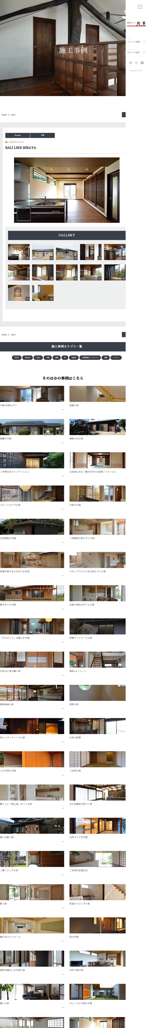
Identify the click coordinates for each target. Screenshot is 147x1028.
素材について (14, 994)
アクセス (77, 936)
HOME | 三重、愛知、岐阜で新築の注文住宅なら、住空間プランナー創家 (40, 966)
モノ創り (12, 978)
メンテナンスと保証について (21, 1002)
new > (13, 115)
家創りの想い (14, 974)
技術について (14, 998)
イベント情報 (60, 982)
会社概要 (50, 936)
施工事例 (58, 986)
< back (4, 115)
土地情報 (58, 994)
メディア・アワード (63, 974)
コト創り (12, 982)
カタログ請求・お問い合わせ (112, 986)
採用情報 (103, 978)
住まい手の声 (60, 990)
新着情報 (58, 978)
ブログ (102, 974)
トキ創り (12, 986)
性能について (14, 990)
